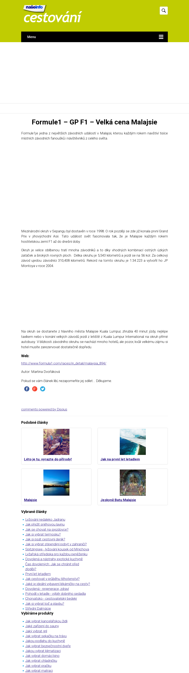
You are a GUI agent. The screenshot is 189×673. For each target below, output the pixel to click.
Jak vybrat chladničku (41, 661)
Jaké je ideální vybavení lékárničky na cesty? (57, 584)
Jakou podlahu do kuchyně (45, 641)
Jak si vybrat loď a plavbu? (44, 604)
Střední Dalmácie (38, 608)
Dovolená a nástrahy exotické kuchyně (54, 559)
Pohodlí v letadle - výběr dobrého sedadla (55, 594)
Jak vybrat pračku (38, 666)
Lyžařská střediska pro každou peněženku (56, 554)
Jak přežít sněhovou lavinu (45, 524)
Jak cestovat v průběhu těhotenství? (52, 579)
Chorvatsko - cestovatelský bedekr (51, 598)
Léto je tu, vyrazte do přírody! (48, 459)
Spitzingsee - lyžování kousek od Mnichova (57, 549)
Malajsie (30, 500)
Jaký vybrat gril (36, 631)
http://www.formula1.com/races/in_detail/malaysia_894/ (63, 363)
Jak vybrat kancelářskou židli (46, 621)
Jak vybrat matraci (39, 671)
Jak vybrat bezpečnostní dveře (48, 646)
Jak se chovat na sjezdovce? (46, 529)
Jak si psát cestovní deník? (45, 539)
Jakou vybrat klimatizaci (43, 651)
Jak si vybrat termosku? (43, 534)
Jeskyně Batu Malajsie (118, 500)
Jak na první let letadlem (120, 459)
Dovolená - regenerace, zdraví (47, 589)
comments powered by (44, 409)
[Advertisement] (94, 72)
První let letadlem (38, 574)
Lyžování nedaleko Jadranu (45, 519)
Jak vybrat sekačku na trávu (46, 636)
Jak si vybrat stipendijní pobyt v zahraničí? (56, 544)
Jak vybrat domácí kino (42, 656)
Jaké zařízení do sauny (42, 626)
